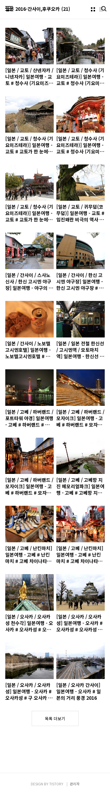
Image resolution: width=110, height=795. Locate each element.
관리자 (74, 783)
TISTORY (56, 783)
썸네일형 (93, 9)
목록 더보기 (55, 718)
